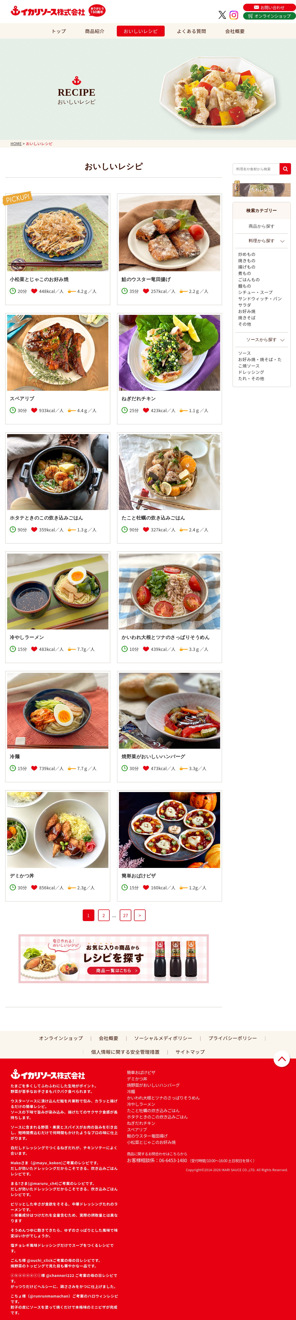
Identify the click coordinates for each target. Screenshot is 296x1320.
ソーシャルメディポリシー (163, 1037)
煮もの (244, 273)
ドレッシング (251, 372)
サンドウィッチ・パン (260, 298)
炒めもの (247, 254)
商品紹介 (95, 30)
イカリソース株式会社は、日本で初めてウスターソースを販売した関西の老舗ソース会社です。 (48, 10)
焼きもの (247, 260)
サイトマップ (190, 1051)
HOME (16, 143)
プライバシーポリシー (232, 1037)
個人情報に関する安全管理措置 (125, 1051)
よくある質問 (191, 30)
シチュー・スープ (255, 292)
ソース (244, 353)
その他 (244, 324)
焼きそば (247, 317)
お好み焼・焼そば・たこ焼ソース (260, 362)
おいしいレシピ (141, 30)
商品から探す (262, 226)
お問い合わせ (272, 7)
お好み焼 (247, 311)
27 (125, 915)
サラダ (244, 305)
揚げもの (247, 267)
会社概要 (235, 30)
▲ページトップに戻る (282, 1059)
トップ (58, 30)
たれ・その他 (251, 378)
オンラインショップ (273, 16)
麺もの (244, 286)
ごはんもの (249, 279)
